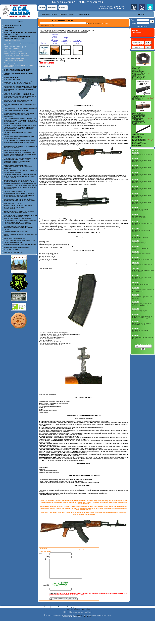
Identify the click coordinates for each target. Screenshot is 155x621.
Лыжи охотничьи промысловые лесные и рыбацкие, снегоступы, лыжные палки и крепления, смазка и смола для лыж (20, 187)
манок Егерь (51, 25)
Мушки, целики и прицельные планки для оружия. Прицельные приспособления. (20, 241)
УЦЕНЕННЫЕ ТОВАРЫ (11, 249)
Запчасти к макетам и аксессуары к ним (15, 53)
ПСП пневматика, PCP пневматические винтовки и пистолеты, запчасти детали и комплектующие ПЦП (20, 142)
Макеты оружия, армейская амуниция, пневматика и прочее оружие (61, 30)
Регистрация (52, 7)
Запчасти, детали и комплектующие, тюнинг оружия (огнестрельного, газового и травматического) (18, 207)
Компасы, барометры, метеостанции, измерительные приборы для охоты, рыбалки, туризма (18, 227)
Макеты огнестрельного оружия (77, 31)
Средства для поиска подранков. (14, 238)
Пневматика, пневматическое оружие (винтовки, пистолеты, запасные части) (19, 137)
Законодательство (84, 14)
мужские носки (79, 619)
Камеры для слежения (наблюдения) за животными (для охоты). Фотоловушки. (20, 171)
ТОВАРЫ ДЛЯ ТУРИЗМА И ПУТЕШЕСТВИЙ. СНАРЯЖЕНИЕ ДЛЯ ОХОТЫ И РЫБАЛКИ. (18, 82)
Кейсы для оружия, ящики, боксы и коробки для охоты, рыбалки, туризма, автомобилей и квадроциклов (19, 114)
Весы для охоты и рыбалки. (13, 203)
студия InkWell (87, 620)
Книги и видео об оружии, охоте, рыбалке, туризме (20, 244)
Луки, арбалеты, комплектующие (13, 60)
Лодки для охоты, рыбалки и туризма (16, 231)
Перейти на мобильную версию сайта (77, 613)
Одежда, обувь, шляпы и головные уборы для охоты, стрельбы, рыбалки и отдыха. (18, 100)
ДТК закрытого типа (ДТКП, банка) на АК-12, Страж (138, 98)
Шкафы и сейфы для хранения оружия (16, 247)
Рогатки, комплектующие (11, 63)
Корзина (54, 610)
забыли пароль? (142, 26)
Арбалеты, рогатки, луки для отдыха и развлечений (20, 108)
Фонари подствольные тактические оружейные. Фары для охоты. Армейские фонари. (19, 211)
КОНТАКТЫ (63, 7)
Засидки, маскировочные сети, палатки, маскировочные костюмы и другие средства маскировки (18, 166)
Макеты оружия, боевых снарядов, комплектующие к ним (66, 40)
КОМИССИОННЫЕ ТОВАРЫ (13, 252)
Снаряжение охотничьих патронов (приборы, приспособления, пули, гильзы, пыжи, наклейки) (19, 199)
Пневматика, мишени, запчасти (13, 40)
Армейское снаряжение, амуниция (14, 58)
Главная (42, 7)
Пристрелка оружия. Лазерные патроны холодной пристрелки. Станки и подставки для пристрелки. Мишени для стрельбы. (20, 176)
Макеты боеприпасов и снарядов (13, 51)
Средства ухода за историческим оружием (16, 55)
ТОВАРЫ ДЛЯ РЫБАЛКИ (12, 79)
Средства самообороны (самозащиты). (16, 150)
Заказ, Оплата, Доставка (49, 14)
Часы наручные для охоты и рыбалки (16, 110)
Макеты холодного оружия (11, 48)
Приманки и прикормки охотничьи (14, 191)
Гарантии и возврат (67, 14)
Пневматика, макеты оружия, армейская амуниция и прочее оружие (54, 39)
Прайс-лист (62, 610)
